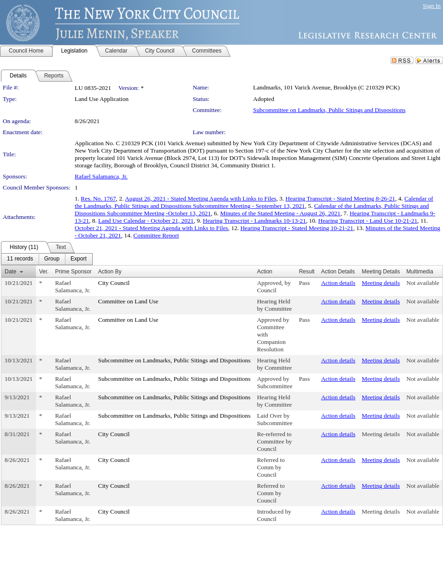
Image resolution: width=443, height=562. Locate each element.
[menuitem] (20, 259)
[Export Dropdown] (78, 259)
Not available (423, 282)
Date (10, 271)
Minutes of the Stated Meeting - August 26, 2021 (280, 213)
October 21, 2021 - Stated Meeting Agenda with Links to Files (151, 228)
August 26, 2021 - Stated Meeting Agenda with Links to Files (200, 198)
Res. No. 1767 (98, 198)
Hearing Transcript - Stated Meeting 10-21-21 (296, 228)
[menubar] (47, 259)
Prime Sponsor (73, 271)
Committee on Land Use (128, 301)
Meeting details (381, 282)
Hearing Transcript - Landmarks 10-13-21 (254, 220)
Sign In (432, 5)
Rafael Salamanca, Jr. (101, 176)
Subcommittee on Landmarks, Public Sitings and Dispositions (329, 109)
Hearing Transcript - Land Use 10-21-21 (367, 220)
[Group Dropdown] (52, 259)
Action (264, 271)
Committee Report (156, 235)
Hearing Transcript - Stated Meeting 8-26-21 (340, 198)
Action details (338, 282)
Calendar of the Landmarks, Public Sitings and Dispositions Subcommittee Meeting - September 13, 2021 (254, 202)
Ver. (44, 271)
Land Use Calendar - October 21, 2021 (146, 220)
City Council (114, 282)
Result (306, 271)
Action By (110, 271)
